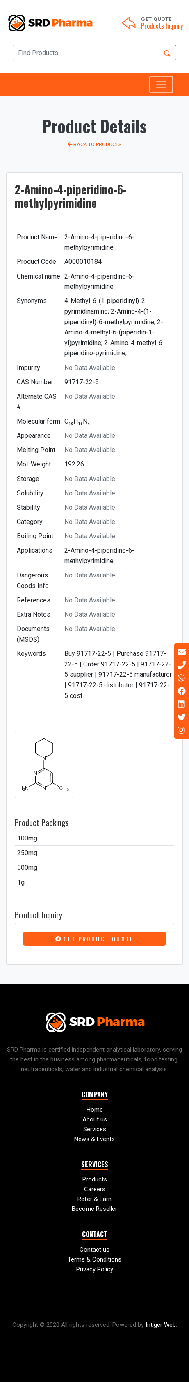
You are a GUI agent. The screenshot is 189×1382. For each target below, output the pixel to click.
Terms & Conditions (94, 1259)
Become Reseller (94, 1209)
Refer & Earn (94, 1199)
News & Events (94, 1139)
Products (94, 1179)
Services (94, 1129)
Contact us (94, 1249)
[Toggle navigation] (161, 84)
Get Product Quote (94, 938)
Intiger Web (161, 1325)
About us (94, 1119)
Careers (94, 1189)
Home (95, 1109)
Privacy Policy (94, 1269)
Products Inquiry (162, 26)
